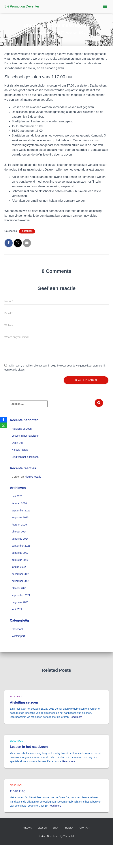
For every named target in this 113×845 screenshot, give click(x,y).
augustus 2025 (20, 517)
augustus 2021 (20, 602)
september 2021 (21, 595)
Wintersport (18, 636)
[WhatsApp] (3, 425)
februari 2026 (19, 503)
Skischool (27, 231)
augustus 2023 (20, 552)
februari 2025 (19, 524)
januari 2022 (19, 566)
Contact (85, 828)
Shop (56, 828)
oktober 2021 (19, 588)
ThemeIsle (69, 836)
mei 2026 (17, 496)
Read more (75, 716)
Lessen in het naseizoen (25, 435)
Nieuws (27, 828)
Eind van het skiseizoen (25, 456)
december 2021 (20, 574)
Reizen (69, 828)
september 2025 (21, 510)
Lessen (42, 828)
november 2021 (20, 580)
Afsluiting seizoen (22, 428)
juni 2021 (17, 609)
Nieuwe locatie (20, 449)
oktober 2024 (19, 531)
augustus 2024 (20, 538)
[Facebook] (3, 419)
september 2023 (21, 545)
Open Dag (17, 442)
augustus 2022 (20, 559)
